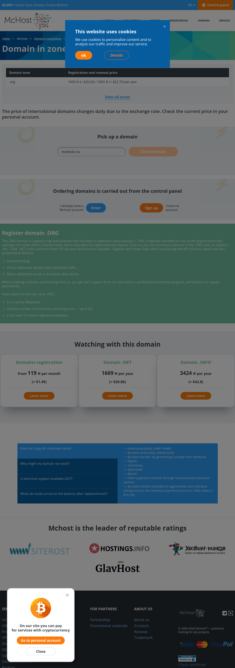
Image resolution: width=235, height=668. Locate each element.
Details (116, 55)
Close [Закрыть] (40, 651)
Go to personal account (41, 640)
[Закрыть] (67, 594)
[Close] (164, 26)
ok (83, 55)
